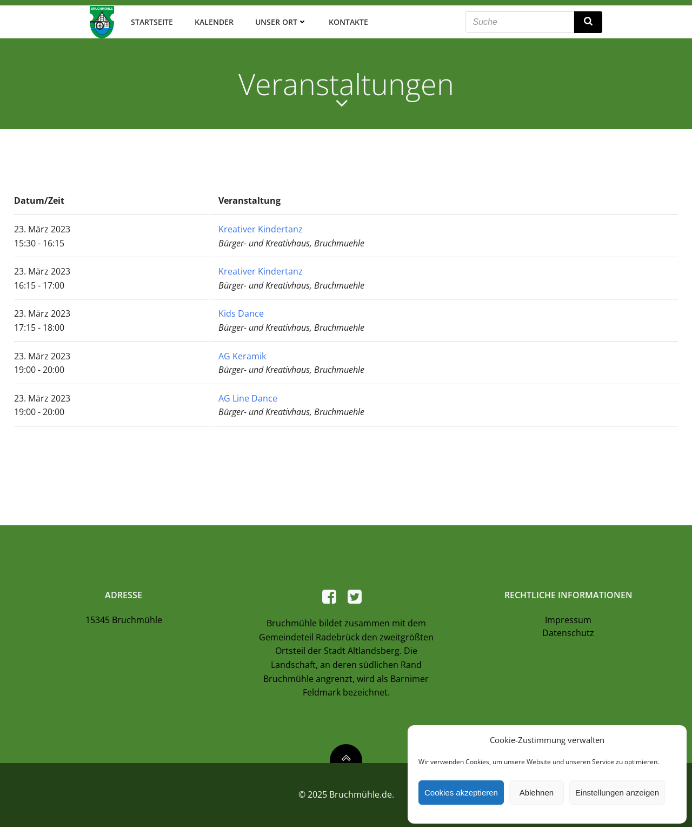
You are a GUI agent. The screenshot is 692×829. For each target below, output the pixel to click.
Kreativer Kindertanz (260, 229)
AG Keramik (242, 355)
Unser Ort (281, 21)
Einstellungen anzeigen (617, 792)
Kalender (213, 21)
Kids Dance (241, 313)
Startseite (151, 21)
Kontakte (348, 21)
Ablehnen (537, 792)
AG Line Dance (247, 397)
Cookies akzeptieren (461, 792)
